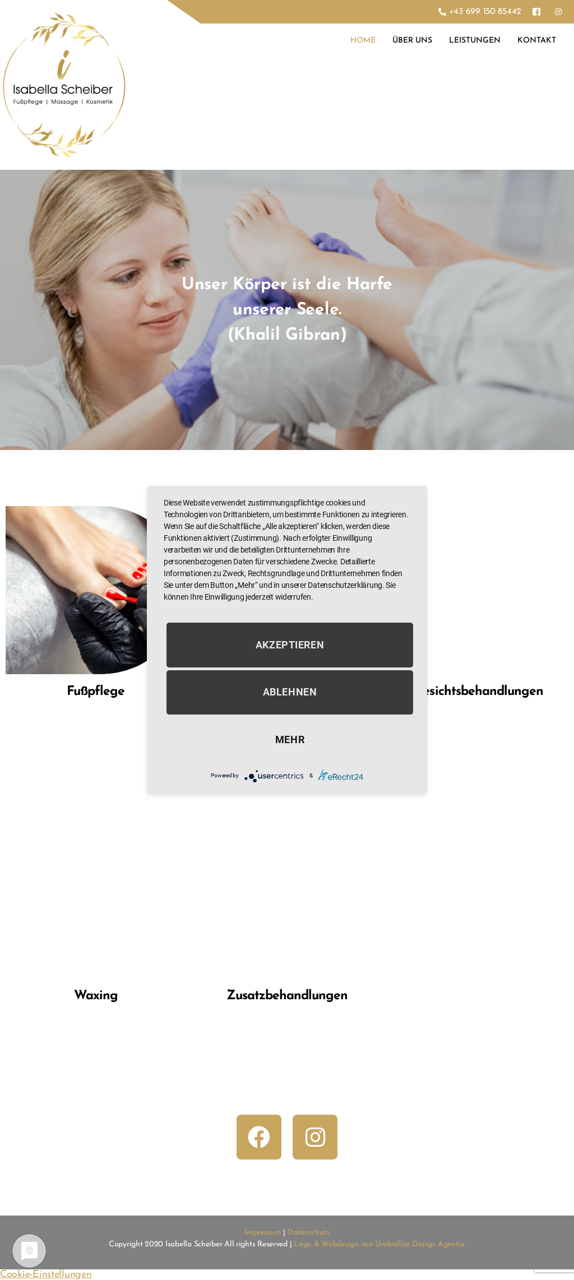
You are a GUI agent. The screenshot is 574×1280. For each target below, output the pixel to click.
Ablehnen (290, 692)
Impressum (262, 1232)
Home (363, 40)
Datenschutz (309, 1232)
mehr (289, 739)
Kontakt (536, 40)
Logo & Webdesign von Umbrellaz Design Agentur (379, 1244)
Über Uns (412, 40)
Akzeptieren (290, 645)
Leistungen (475, 40)
